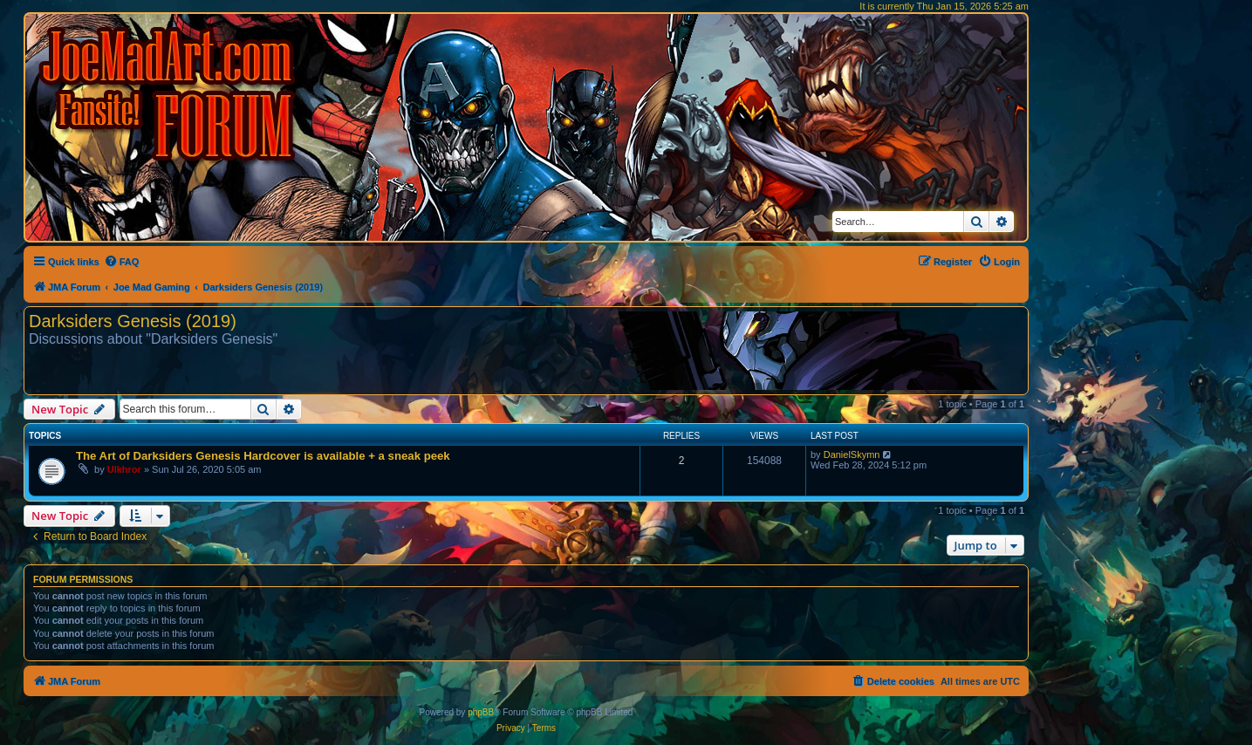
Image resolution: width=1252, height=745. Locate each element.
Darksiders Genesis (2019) (132, 321)
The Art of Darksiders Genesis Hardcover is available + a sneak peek (263, 455)
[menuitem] (122, 261)
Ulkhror (124, 469)
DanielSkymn (852, 454)
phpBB (481, 712)
